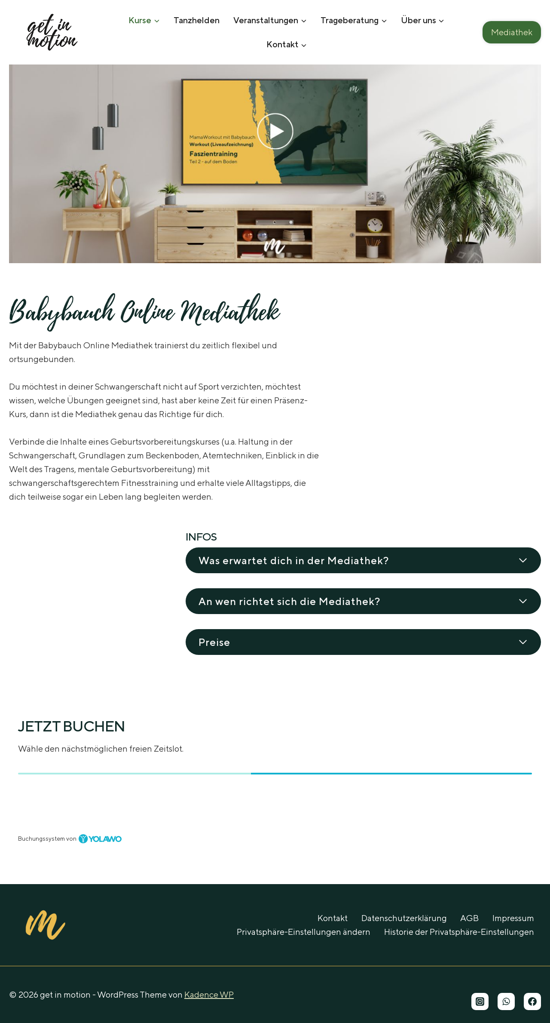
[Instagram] (480, 1001)
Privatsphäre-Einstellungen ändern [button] (303, 932)
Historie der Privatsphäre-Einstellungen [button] (459, 932)
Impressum (513, 918)
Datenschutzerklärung (404, 918)
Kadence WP (209, 994)
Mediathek (511, 32)
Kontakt (333, 918)
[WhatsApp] (506, 1001)
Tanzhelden (197, 20)
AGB (469, 918)
